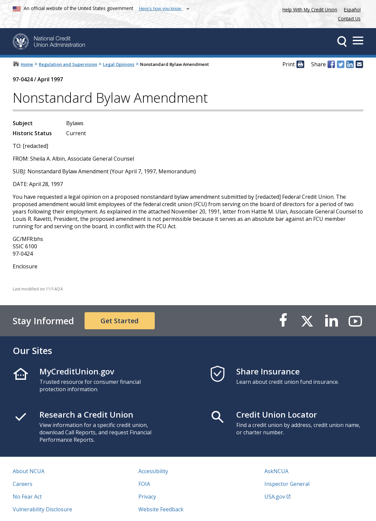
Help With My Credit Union (308, 9)
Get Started (120, 320)
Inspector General (286, 484)
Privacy (147, 496)
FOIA (144, 484)
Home (27, 64)
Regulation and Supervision (68, 64)
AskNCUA (276, 471)
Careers (22, 484)
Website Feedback (160, 509)
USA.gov (274, 496)
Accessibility (153, 471)
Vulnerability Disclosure (42, 509)
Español (352, 9)
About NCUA (28, 471)
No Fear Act (27, 496)
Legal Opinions (118, 64)
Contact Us (349, 18)
